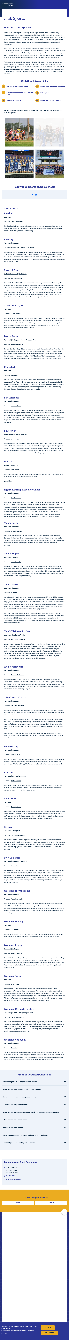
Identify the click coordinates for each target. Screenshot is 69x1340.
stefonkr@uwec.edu (11, 69)
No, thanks (49, 1333)
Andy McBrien (16, 781)
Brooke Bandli (19, 247)
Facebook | (8, 776)
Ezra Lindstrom (16, 531)
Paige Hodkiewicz (17, 899)
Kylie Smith (15, 984)
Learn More (8, 481)
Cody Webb (30, 247)
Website (7, 274)
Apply (51, 1203)
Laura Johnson (16, 314)
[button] (34, 1081)
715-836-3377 (10, 1176)
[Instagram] (35, 194)
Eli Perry (14, 592)
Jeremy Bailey (16, 807)
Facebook (7, 243)
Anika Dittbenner (17, 344)
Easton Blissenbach (18, 835)
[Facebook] (32, 194)
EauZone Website (18, 635)
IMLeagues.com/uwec (39, 110)
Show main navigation (65, 5)
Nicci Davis (15, 470)
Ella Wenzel (15, 930)
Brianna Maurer (16, 953)
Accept (48, 1327)
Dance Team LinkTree (28, 340)
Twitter (6, 465)
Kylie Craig (14, 1048)
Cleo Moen (14, 375)
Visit (18, 1203)
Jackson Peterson (17, 675)
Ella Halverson (16, 498)
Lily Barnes (15, 439)
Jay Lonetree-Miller (18, 639)
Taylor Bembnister (17, 1017)
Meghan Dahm (16, 406)
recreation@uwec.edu (13, 1179)
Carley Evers (15, 755)
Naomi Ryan (15, 866)
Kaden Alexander (17, 221)
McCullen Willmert (17, 706)
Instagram (7, 217)
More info (4, 1333)
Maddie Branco (16, 278)
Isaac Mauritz (16, 562)
